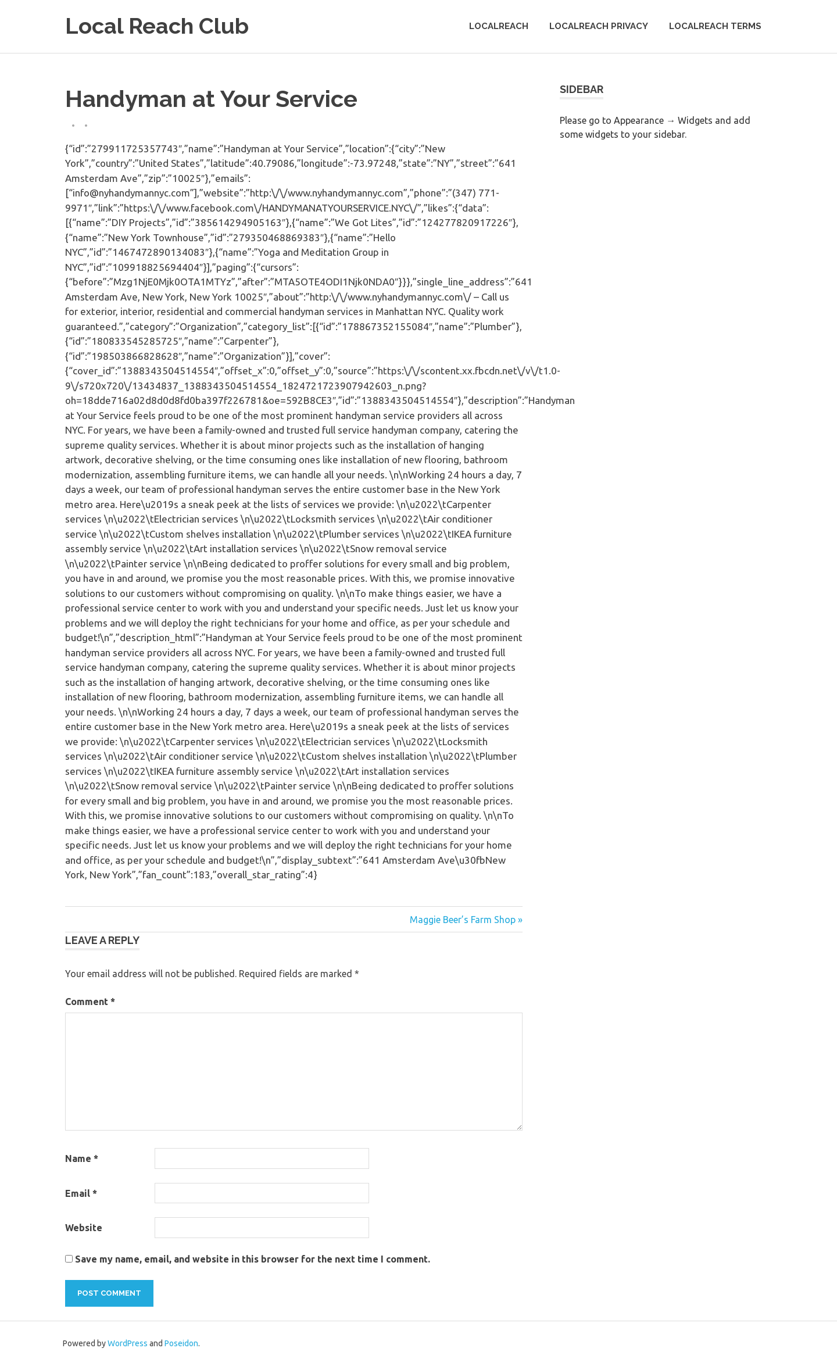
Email (81, 1193)
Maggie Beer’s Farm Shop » (466, 919)
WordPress (128, 1343)
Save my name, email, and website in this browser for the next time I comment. (252, 1259)
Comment (90, 1001)
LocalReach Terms (715, 26)
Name (81, 1158)
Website (83, 1227)
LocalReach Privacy (598, 26)
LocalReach (498, 26)
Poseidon (181, 1343)
